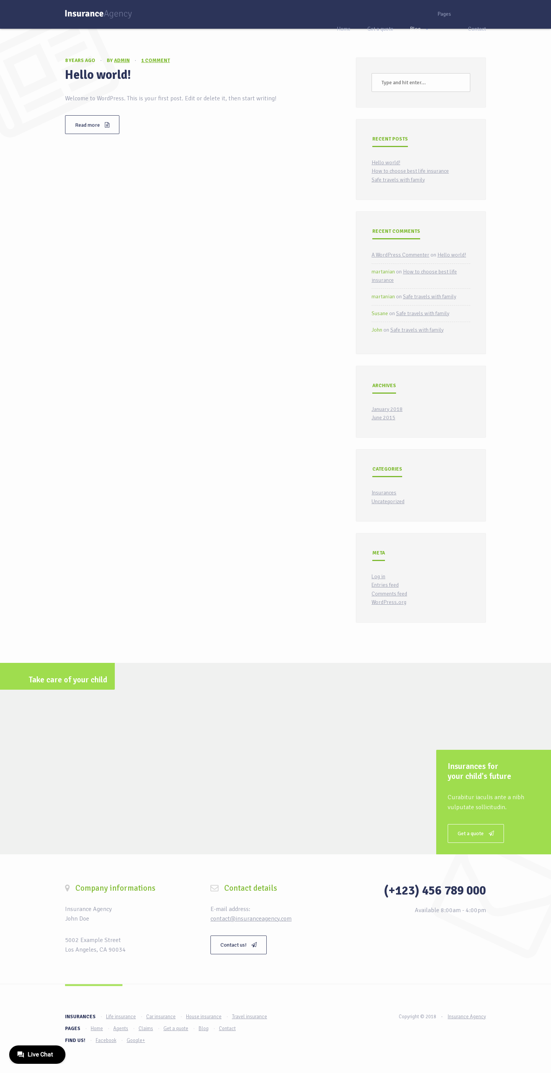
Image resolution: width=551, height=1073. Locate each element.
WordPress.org (389, 602)
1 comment (155, 60)
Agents (120, 1029)
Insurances (384, 492)
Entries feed (385, 585)
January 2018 (387, 409)
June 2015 (383, 417)
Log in (378, 576)
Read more (92, 125)
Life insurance (121, 1017)
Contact (477, 29)
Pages (444, 14)
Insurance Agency (467, 1017)
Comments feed (389, 593)
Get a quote (380, 29)
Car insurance (161, 1017)
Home (343, 29)
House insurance (204, 1017)
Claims (146, 1029)
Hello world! (98, 74)
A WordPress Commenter (400, 255)
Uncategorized (388, 501)
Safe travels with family (398, 180)
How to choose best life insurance (410, 171)
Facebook (106, 1040)
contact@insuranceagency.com (251, 919)
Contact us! (238, 945)
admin (122, 60)
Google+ (136, 1040)
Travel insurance (249, 1017)
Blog (415, 29)
